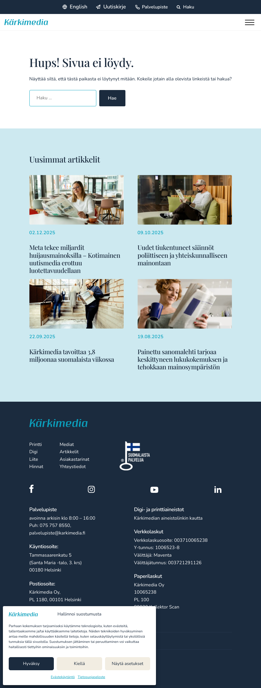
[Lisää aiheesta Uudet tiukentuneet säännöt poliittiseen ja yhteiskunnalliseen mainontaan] (185, 221)
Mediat (67, 444)
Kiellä (79, 664)
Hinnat (36, 466)
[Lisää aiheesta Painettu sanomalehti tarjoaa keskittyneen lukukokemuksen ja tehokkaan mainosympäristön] (185, 325)
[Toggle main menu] (251, 24)
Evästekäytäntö (63, 677)
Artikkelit (69, 452)
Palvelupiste (155, 7)
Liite (33, 459)
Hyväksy (31, 664)
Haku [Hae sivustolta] (185, 7)
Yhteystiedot (73, 466)
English (79, 6)
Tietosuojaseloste (91, 677)
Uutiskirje (114, 6)
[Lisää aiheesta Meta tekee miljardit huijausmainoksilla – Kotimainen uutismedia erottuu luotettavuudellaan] (76, 224)
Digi (33, 452)
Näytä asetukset (127, 664)
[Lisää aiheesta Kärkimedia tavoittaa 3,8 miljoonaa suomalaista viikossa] (76, 321)
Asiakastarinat (74, 459)
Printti (35, 444)
